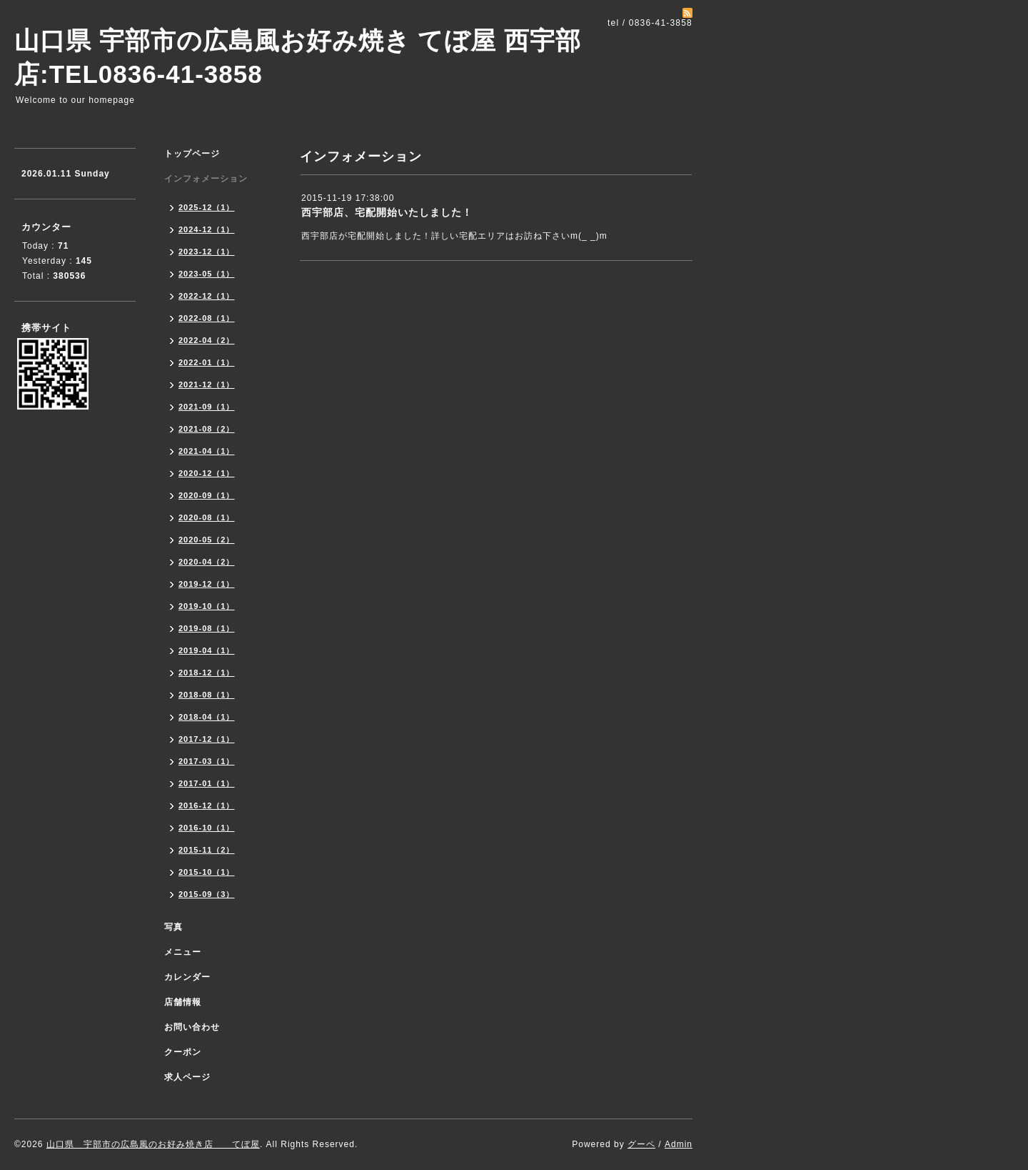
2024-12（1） (206, 229)
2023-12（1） (206, 251)
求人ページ (187, 1077)
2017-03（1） (206, 761)
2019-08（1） (206, 628)
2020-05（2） (206, 539)
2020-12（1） (206, 473)
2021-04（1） (206, 451)
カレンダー (187, 977)
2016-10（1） (206, 827)
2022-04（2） (206, 340)
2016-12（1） (206, 805)
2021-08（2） (206, 429)
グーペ (641, 1144)
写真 (173, 927)
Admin (678, 1144)
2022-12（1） (206, 296)
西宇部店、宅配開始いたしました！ (387, 212)
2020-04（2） (206, 561)
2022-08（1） (206, 318)
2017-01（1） (206, 783)
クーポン (182, 1052)
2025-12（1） (206, 207)
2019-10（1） (206, 606)
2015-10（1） (206, 872)
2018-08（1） (206, 694)
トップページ (192, 154)
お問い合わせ (192, 1027)
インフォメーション (206, 179)
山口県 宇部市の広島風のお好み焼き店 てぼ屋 (153, 1144)
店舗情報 (182, 1002)
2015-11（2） (206, 850)
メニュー (182, 952)
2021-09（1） (206, 406)
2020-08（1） (206, 517)
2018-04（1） (206, 717)
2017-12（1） (206, 739)
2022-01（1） (206, 362)
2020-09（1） (206, 495)
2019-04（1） (206, 650)
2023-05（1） (206, 273)
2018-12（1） (206, 672)
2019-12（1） (206, 584)
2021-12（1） (206, 384)
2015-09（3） (206, 894)
